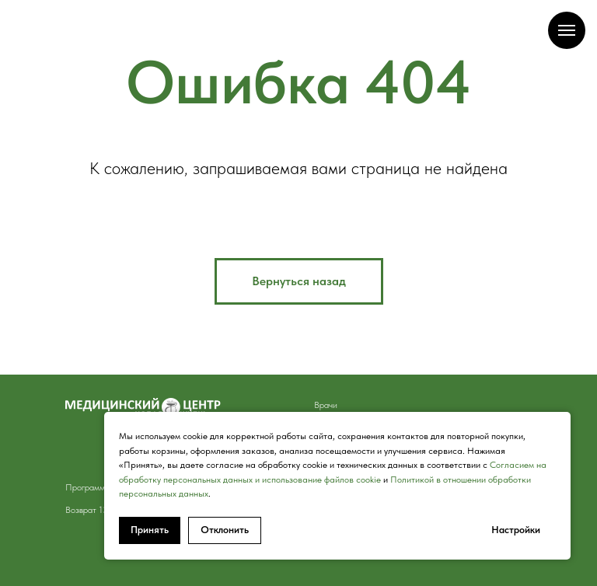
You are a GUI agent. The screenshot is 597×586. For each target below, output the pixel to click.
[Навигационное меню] (566, 30)
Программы (87, 487)
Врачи (325, 404)
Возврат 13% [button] (90, 509)
